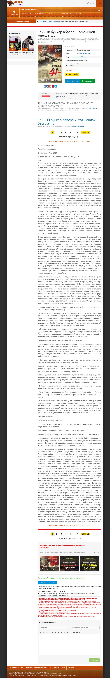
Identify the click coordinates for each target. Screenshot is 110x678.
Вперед (85, 132)
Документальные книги (69, 16)
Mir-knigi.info (21, 3)
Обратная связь (59, 667)
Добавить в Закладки (21, 21)
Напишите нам (60, 98)
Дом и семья (80, 16)
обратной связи (71, 675)
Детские (78, 14)
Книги (79, 57)
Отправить (94, 660)
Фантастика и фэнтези (29, 16)
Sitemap (71, 667)
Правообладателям (16, 667)
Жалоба (46, 96)
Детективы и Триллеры (42, 16)
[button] (41, 632)
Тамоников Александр (84, 53)
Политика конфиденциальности (38, 667)
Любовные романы (28, 14)
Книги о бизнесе (54, 16)
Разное (84, 57)
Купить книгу (87, 81)
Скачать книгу (72, 81)
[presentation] (41, 632)
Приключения (39, 14)
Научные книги (67, 14)
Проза (51, 14)
